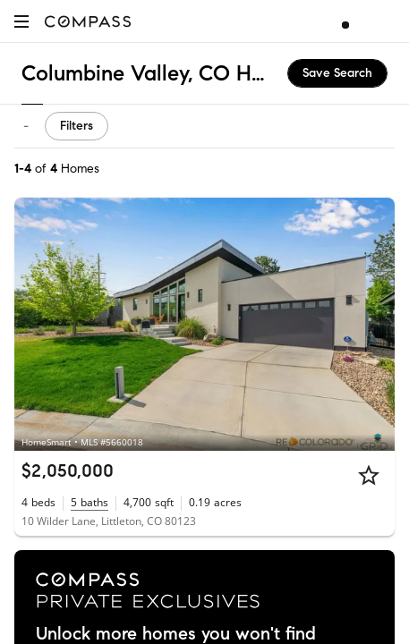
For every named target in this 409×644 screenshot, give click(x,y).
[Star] (369, 475)
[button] (21, 21)
